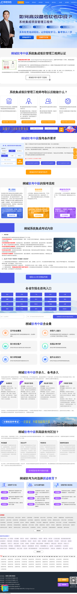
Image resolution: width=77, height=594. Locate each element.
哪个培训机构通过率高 (33, 548)
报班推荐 (69, 541)
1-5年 (4, 155)
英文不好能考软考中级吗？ (64, 163)
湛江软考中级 (52, 564)
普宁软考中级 (58, 561)
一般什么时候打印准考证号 (44, 548)
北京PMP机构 (30, 520)
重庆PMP (10, 527)
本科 (12, 150)
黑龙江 (36, 304)
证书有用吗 (32, 543)
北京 (7, 294)
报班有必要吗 (50, 541)
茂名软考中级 (58, 564)
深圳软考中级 (17, 564)
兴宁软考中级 (24, 561)
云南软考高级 (59, 527)
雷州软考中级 (52, 559)
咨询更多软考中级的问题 (38, 471)
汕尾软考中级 (17, 566)
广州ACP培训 (38, 522)
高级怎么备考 (16, 543)
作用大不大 (10, 543)
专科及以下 (4, 150)
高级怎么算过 (53, 543)
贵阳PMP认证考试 (56, 520)
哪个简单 (50, 538)
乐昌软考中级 (3, 559)
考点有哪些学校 (23, 541)
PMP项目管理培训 (72, 522)
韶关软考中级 (10, 564)
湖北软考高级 (43, 520)
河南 (7, 304)
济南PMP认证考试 (17, 527)
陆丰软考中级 (31, 561)
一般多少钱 (53, 548)
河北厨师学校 (32, 527)
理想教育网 (32, 522)
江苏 (65, 294)
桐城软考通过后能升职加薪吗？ (67, 122)
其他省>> (65, 308)
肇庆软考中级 (65, 564)
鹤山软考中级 (31, 559)
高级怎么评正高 (3, 538)
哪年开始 (45, 538)
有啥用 (39, 541)
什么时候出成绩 (57, 538)
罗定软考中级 (65, 561)
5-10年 (12, 155)
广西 (22, 308)
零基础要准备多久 (12, 548)
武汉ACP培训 (58, 522)
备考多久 (27, 538)
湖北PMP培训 (52, 522)
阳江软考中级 (31, 566)
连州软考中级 (52, 561)
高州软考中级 (65, 559)
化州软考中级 (3, 561)
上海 (22, 294)
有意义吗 (34, 541)
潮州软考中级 (58, 566)
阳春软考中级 (38, 561)
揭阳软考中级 (65, 566)
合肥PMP (55, 517)
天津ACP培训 (63, 520)
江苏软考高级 (29, 517)
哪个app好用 (65, 548)
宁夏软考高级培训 (52, 527)
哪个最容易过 (16, 541)
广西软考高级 (36, 517)
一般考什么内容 (63, 541)
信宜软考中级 (10, 561)
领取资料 (64, 584)
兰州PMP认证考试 (10, 517)
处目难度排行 (2, 541)
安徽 (50, 304)
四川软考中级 (15, 520)
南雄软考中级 (10, 559)
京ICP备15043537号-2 (20, 588)
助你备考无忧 (12, 215)
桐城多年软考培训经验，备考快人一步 (6, 2)
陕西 (7, 308)
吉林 (65, 304)
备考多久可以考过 (3, 548)
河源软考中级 (24, 566)
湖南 (50, 299)
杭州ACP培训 (42, 517)
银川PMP (22, 522)
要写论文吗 (60, 543)
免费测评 (64, 579)
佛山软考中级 (38, 564)
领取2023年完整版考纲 (38, 277)
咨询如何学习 (26, 37)
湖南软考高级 (2, 517)
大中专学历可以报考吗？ (48, 163)
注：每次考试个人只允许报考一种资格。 (34, 158)
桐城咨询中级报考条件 (38, 172)
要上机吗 (25, 548)
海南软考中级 (37, 520)
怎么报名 (22, 543)
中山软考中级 (52, 566)
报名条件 (29, 541)
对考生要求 (57, 541)
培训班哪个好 (47, 543)
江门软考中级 (45, 564)
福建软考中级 (45, 522)
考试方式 (71, 548)
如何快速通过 (38, 215)
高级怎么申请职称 (39, 543)
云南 (50, 308)
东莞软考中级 (45, 566)
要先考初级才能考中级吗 (66, 538)
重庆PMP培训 (66, 527)
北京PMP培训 (9, 522)
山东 (22, 299)
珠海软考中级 (24, 564)
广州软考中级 (3, 564)
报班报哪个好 (58, 548)
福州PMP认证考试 (3, 527)
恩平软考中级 (38, 559)
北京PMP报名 (49, 517)
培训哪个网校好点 (33, 538)
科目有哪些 (17, 538)
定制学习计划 (43, 37)
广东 (36, 294)
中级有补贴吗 (9, 541)
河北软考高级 (2, 522)
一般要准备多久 (3, 543)
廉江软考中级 (17, 561)
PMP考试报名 (70, 520)
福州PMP (23, 517)
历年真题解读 (65, 215)
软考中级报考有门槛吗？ (29, 121)
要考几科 (22, 538)
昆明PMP (27, 522)
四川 (36, 299)
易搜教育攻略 (61, 517)
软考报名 (27, 543)
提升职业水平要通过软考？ (48, 121)
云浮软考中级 (3, 569)
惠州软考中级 (3, 566)
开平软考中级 (24, 559)
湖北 (65, 299)
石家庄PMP (2, 520)
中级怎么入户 (66, 543)
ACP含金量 (65, 522)
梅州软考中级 (10, 566)
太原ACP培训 (8, 520)
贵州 (36, 308)
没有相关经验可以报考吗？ (32, 163)
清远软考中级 (38, 566)
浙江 (50, 294)
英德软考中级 (45, 561)
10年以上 (19, 155)
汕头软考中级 (31, 564)
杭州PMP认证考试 (25, 527)
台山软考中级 (17, 559)
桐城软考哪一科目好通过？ (9, 121)
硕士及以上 (19, 150)
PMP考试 (49, 520)
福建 (7, 299)
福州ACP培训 (17, 517)
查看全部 (38, 530)
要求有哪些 (44, 541)
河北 (22, 304)
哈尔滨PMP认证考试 (69, 517)
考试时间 (40, 538)
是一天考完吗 (10, 538)
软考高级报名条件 (22, 520)
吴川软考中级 (58, 559)
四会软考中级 (45, 559)
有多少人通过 (19, 548)
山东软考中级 (44, 527)
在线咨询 (5, 587)
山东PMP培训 (16, 522)
